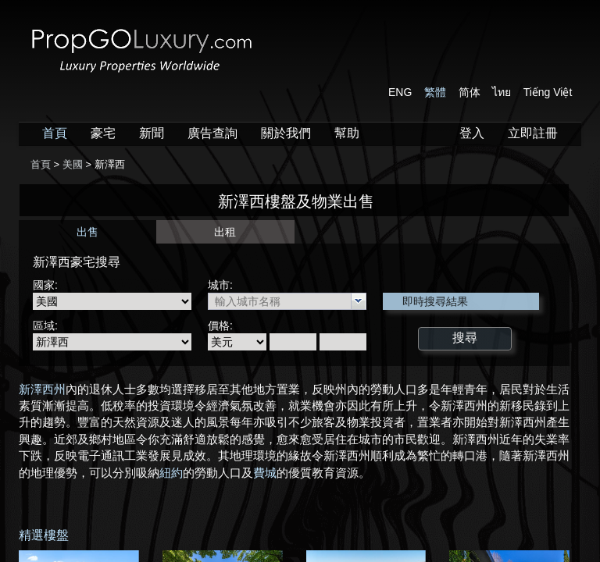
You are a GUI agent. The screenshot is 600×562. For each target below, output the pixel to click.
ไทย (501, 92)
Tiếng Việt (548, 92)
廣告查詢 (213, 133)
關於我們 (286, 133)
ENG (400, 92)
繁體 (435, 92)
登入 (471, 133)
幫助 (346, 133)
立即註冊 (533, 133)
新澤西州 (42, 389)
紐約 (171, 473)
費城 (265, 473)
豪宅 (103, 133)
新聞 (151, 133)
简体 (469, 92)
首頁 (54, 133)
